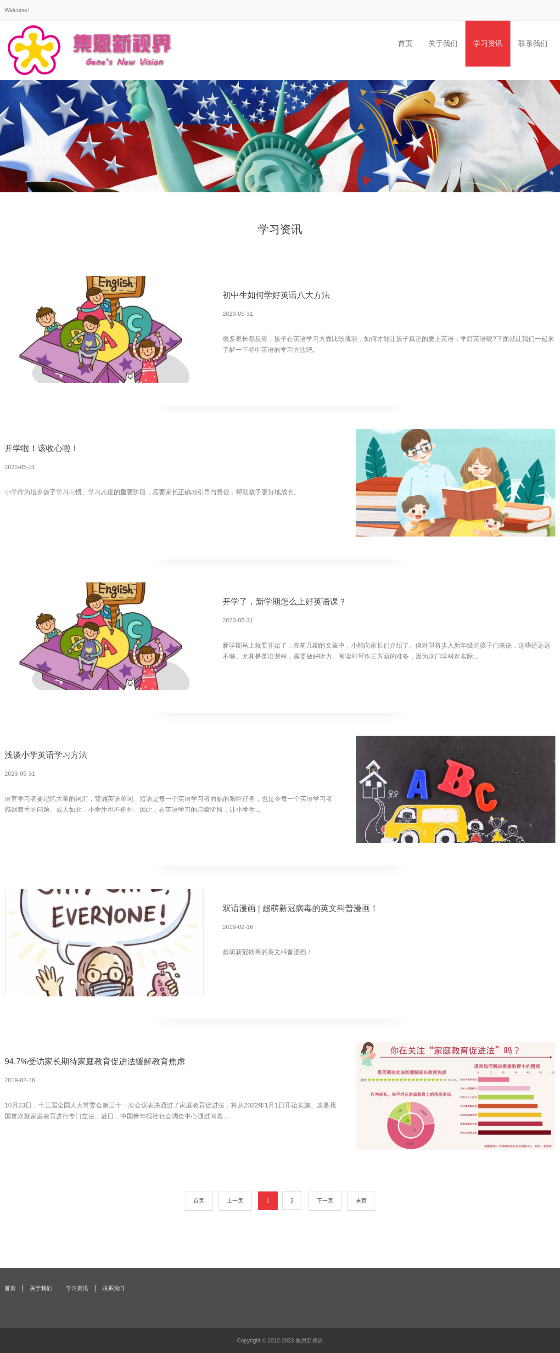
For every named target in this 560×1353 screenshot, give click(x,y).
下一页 (325, 1200)
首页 (198, 1200)
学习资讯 (77, 1288)
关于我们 (41, 1288)
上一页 (235, 1200)
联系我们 (113, 1288)
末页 (361, 1200)
